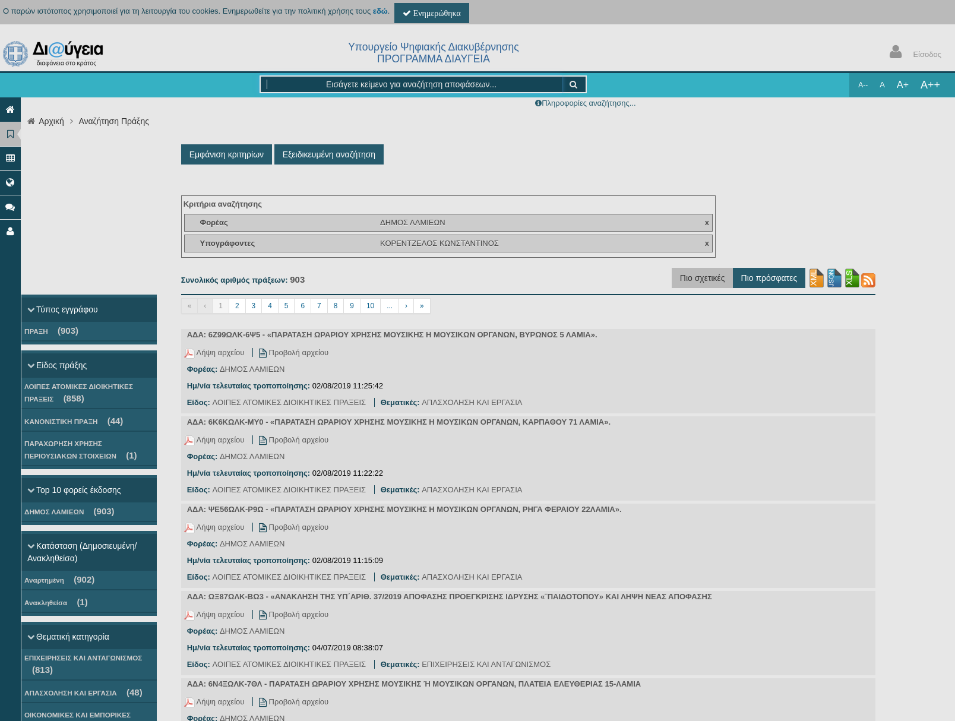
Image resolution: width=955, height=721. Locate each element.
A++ (930, 85)
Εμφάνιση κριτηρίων (226, 154)
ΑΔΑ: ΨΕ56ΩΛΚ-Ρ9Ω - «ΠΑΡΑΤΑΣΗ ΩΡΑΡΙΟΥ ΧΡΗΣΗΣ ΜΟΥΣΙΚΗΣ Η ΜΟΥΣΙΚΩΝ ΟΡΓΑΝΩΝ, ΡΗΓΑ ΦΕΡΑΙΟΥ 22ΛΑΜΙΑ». (404, 509)
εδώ (380, 11)
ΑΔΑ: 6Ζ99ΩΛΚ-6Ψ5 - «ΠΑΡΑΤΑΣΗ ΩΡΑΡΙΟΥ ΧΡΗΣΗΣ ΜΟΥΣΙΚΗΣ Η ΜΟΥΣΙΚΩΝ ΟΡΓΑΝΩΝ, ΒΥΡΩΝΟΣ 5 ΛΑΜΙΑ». (392, 334)
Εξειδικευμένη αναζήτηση (329, 154)
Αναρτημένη (59, 579)
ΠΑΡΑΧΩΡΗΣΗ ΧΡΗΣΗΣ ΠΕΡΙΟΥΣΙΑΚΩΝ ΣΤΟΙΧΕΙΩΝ (80, 449)
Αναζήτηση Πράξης (113, 121)
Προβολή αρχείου (293, 352)
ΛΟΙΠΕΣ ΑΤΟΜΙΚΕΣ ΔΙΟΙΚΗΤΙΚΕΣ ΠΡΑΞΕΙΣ (78, 392)
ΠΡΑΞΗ (51, 330)
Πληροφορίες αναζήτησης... (588, 103)
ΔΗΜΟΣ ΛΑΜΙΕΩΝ (69, 511)
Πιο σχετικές (702, 278)
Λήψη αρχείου (215, 352)
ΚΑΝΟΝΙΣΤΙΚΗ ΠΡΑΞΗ (73, 421)
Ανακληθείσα (56, 602)
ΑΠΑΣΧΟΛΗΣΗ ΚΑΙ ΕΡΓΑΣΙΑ (83, 692)
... (390, 306)
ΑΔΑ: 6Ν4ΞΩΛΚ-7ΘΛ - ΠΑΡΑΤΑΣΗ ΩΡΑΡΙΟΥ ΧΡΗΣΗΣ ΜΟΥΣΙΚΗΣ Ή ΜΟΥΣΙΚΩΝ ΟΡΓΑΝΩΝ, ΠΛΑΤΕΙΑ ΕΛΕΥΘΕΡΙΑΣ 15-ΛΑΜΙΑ (414, 683)
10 (370, 306)
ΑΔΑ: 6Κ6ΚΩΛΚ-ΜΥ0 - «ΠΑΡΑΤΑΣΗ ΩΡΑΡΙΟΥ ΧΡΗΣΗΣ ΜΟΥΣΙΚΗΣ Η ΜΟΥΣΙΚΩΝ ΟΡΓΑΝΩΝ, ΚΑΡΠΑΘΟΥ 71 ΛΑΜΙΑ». (399, 422)
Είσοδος (912, 53)
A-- (863, 85)
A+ (903, 85)
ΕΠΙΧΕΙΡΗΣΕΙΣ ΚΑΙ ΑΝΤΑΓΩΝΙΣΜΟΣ (83, 664)
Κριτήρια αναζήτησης (223, 204)
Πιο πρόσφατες (769, 278)
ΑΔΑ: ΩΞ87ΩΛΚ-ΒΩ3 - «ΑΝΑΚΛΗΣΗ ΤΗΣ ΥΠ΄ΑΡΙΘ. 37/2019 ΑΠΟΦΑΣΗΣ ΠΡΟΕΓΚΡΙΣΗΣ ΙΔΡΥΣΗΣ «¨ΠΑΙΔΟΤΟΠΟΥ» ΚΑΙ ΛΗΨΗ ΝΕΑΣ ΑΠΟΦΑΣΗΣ (449, 596)
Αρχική (51, 121)
